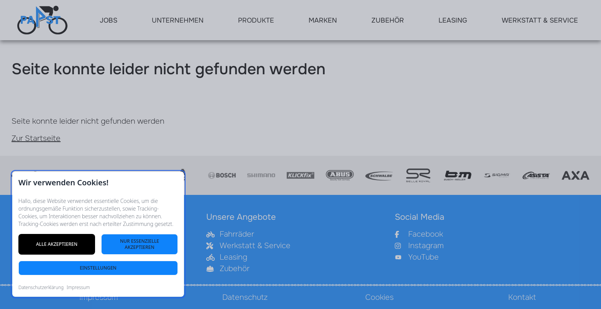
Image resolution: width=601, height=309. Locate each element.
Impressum (78, 287)
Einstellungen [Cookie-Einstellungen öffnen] (98, 268)
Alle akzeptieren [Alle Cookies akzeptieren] (56, 244)
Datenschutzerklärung (41, 287)
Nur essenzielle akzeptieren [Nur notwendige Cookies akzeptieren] (139, 244)
